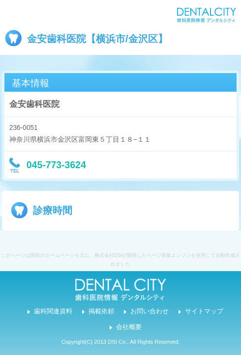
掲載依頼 (101, 311)
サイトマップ (204, 311)
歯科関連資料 (53, 311)
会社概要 (129, 327)
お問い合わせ (149, 311)
